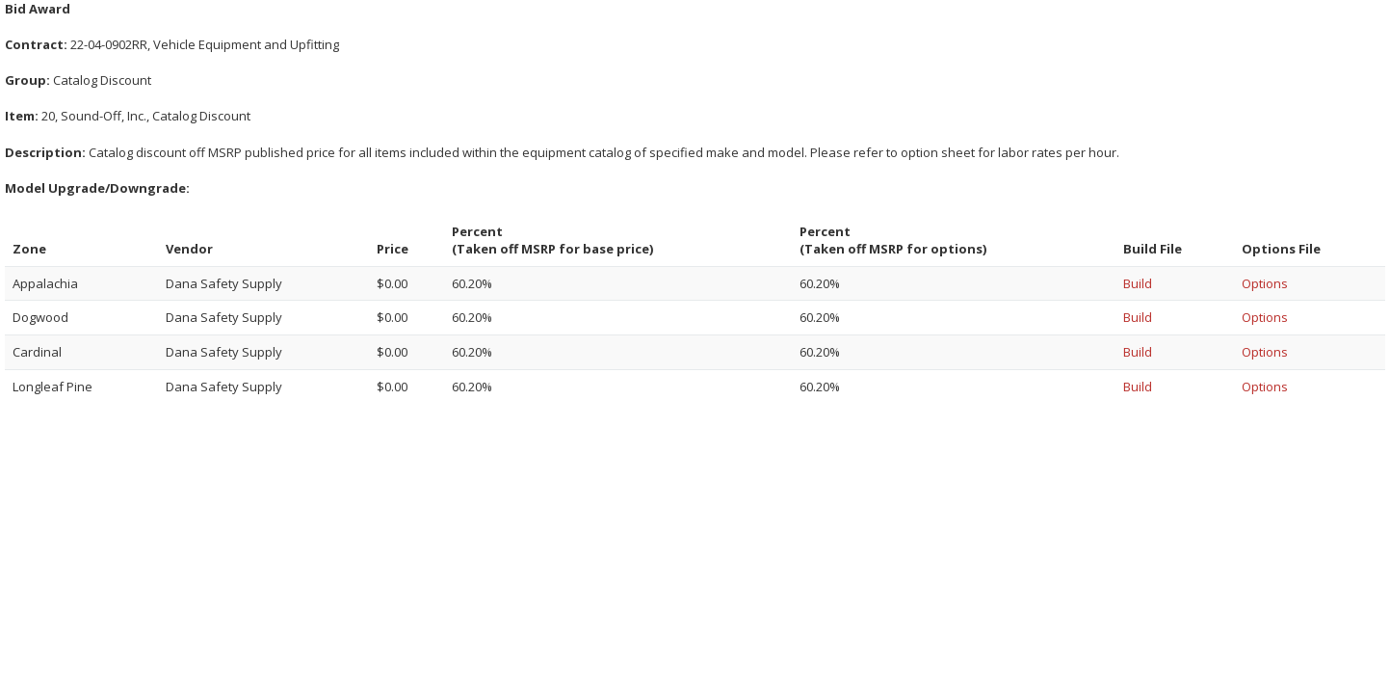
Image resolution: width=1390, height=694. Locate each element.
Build (1137, 283)
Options (1265, 283)
